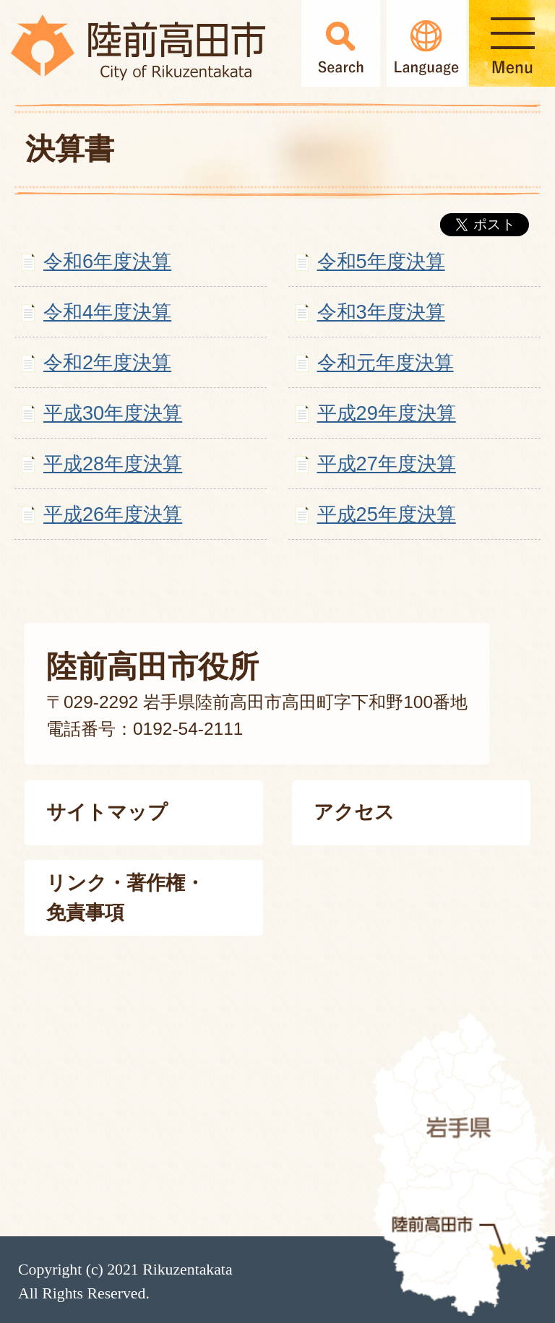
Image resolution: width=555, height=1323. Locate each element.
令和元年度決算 (385, 362)
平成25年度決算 (386, 514)
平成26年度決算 (112, 514)
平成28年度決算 (112, 463)
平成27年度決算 (386, 463)
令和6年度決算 (107, 261)
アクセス (354, 812)
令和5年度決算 (381, 261)
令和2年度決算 (107, 362)
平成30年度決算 (112, 413)
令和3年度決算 (381, 312)
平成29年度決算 (386, 413)
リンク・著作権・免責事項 (125, 897)
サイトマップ (107, 812)
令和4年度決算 (107, 312)
